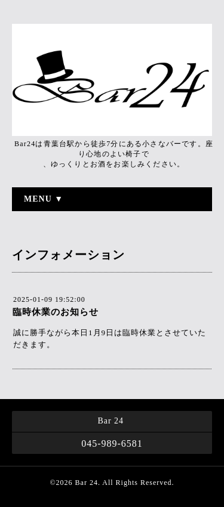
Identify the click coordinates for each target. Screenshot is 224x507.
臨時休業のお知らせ (56, 312)
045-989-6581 (112, 443)
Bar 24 (86, 482)
